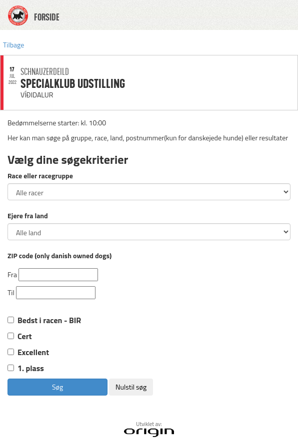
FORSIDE (47, 17)
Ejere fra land (28, 216)
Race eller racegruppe (40, 176)
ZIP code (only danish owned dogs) (60, 256)
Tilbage (13, 44)
